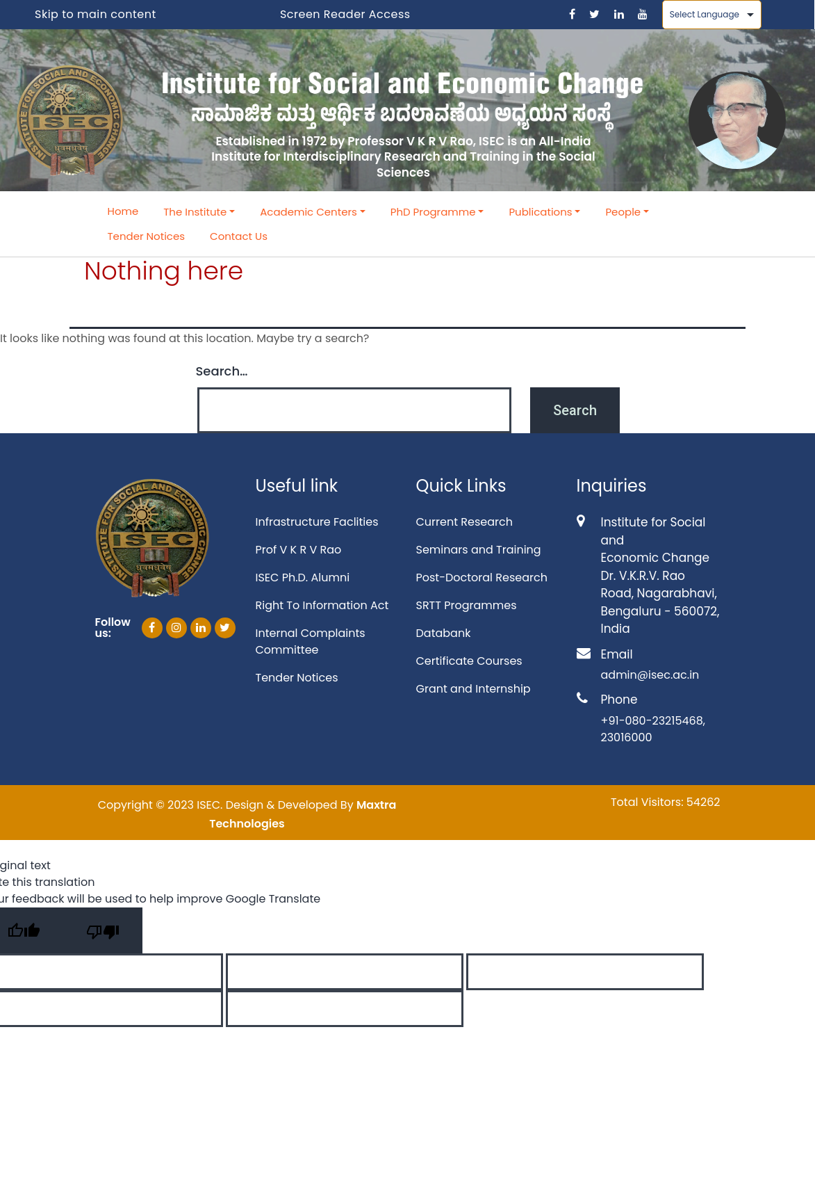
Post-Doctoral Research (482, 578)
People (623, 211)
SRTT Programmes (466, 605)
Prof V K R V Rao (299, 550)
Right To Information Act (322, 605)
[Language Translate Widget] (712, 14)
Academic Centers (308, 211)
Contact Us (238, 236)
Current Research (464, 522)
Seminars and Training (478, 550)
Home (123, 211)
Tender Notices (147, 236)
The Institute (195, 211)
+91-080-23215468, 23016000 (653, 729)
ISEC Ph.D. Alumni (303, 578)
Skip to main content (95, 14)
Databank (443, 633)
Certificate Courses (469, 661)
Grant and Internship (473, 689)
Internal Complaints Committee (310, 641)
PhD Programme (433, 211)
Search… (222, 371)
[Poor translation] (102, 930)
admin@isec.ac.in (650, 675)
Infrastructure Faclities (317, 522)
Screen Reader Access (345, 14)
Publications (540, 211)
